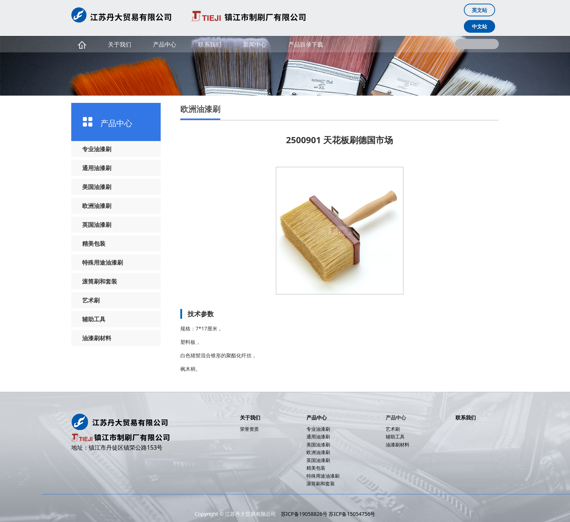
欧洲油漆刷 (96, 206)
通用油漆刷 (96, 168)
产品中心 (164, 44)
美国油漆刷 (96, 187)
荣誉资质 (249, 429)
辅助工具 (93, 319)
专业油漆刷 (96, 149)
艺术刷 (91, 300)
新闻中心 (254, 44)
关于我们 (119, 44)
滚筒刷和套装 (99, 281)
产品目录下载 (305, 44)
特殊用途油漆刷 (102, 262)
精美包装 (93, 244)
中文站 (479, 26)
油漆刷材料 (96, 338)
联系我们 (209, 44)
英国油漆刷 (96, 225)
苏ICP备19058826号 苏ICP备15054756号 (328, 513)
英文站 (479, 10)
